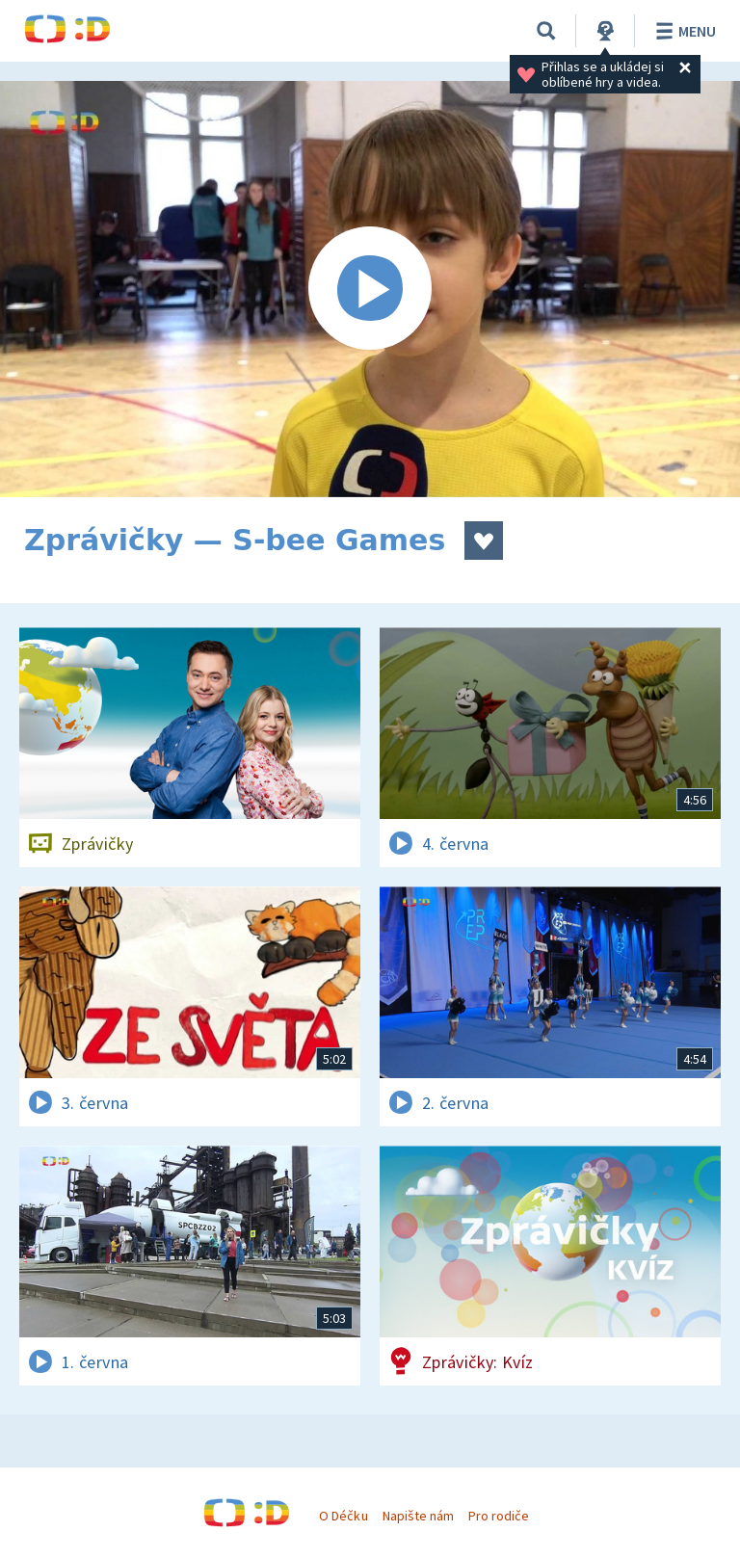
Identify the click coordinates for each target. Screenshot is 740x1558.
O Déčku (343, 1515)
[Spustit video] (370, 289)
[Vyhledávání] (546, 31)
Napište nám (418, 1515)
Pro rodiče (498, 1515)
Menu (682, 30)
